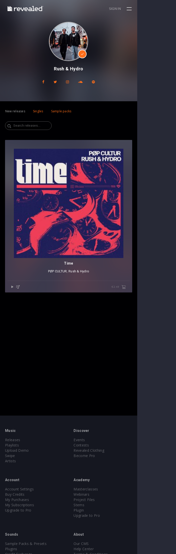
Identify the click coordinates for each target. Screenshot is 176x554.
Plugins (11, 548)
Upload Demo (17, 450)
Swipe (10, 455)
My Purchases (17, 499)
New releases (15, 111)
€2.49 (157, 326)
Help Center (103, 548)
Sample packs (61, 111)
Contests (101, 445)
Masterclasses (105, 489)
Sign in (154, 8)
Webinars (101, 494)
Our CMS (100, 543)
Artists (10, 461)
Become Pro (104, 455)
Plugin (98, 510)
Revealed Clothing (108, 450)
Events (98, 439)
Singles (38, 111)
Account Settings (19, 489)
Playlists (12, 445)
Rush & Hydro (98, 310)
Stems (98, 504)
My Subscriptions (19, 504)
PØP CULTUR (76, 310)
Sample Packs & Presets (26, 543)
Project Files (103, 499)
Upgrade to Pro (18, 510)
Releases (12, 439)
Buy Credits (15, 494)
